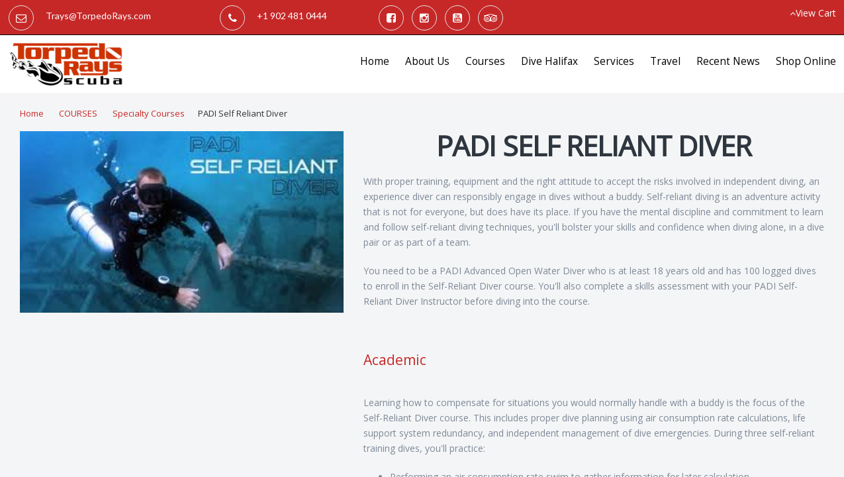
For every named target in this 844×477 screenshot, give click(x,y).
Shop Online (806, 61)
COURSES (78, 113)
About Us (427, 61)
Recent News (728, 61)
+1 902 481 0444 (292, 15)
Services (614, 61)
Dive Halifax (549, 61)
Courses (485, 61)
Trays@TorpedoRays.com (98, 15)
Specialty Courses (149, 113)
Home (374, 61)
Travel (665, 61)
